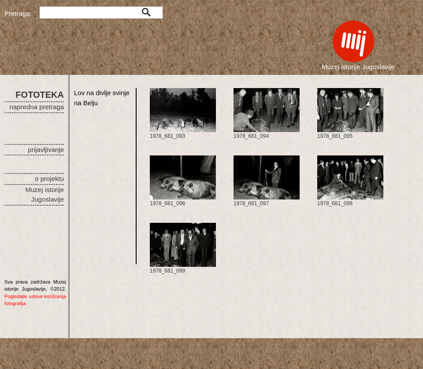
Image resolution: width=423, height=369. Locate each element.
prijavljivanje (46, 149)
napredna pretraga (37, 107)
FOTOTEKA (39, 95)
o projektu (49, 178)
